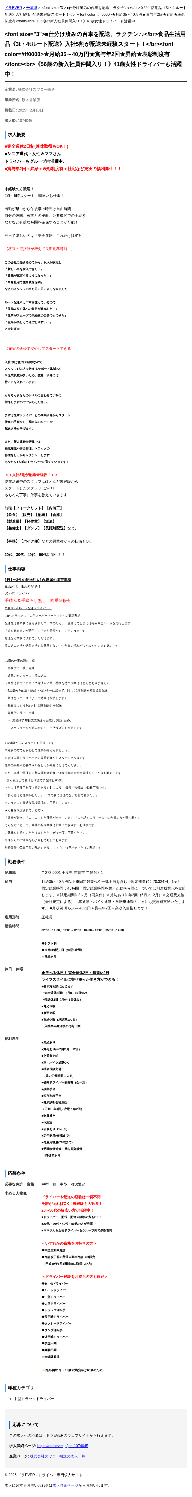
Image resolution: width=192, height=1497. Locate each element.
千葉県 (31, 8)
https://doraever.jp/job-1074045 (62, 1446)
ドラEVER (13, 8)
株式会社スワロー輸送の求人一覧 (57, 1456)
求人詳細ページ (65, 1485)
